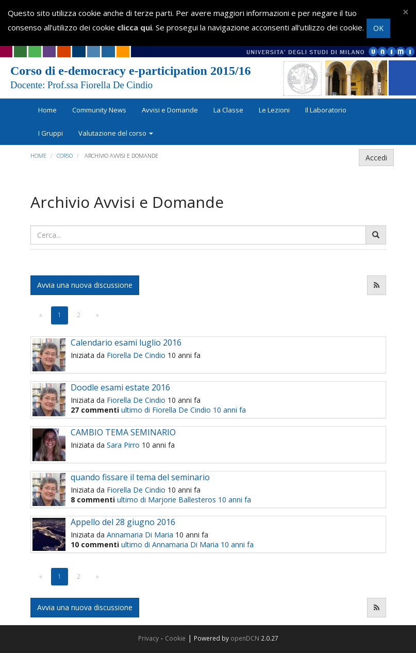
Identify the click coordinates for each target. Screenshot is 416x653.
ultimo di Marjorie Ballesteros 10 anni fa (184, 499)
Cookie (175, 638)
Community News (99, 110)
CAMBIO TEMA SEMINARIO (123, 432)
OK (378, 28)
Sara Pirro (123, 445)
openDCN (244, 638)
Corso (65, 155)
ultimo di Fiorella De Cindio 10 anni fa (183, 410)
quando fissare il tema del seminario (140, 477)
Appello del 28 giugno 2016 (123, 522)
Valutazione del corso (115, 133)
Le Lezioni (274, 110)
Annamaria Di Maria (140, 535)
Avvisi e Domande (170, 110)
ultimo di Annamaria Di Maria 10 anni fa (187, 544)
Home (47, 110)
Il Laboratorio (325, 110)
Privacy (148, 638)
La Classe (228, 110)
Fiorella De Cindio (136, 355)
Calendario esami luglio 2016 (126, 342)
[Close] (406, 12)
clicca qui (134, 27)
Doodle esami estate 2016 (120, 387)
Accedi (376, 157)
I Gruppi (50, 133)
